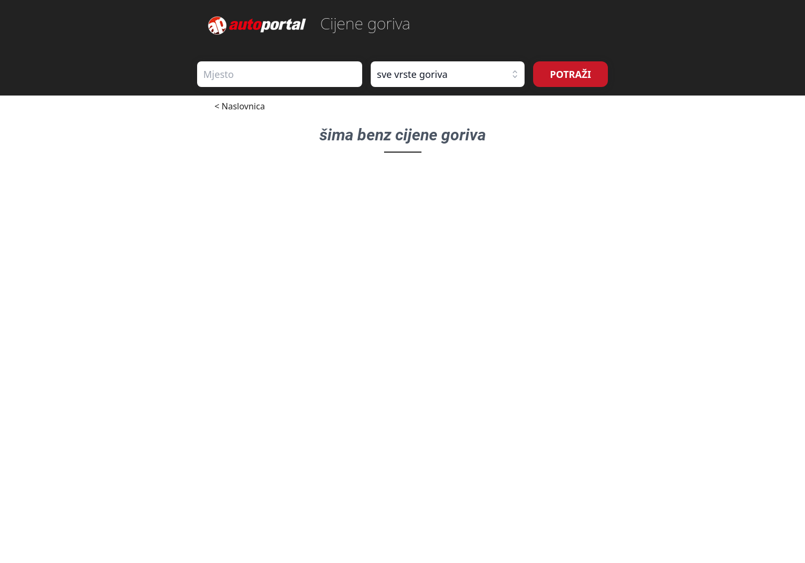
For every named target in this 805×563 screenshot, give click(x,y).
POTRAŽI (570, 74)
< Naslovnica (240, 106)
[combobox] (279, 74)
